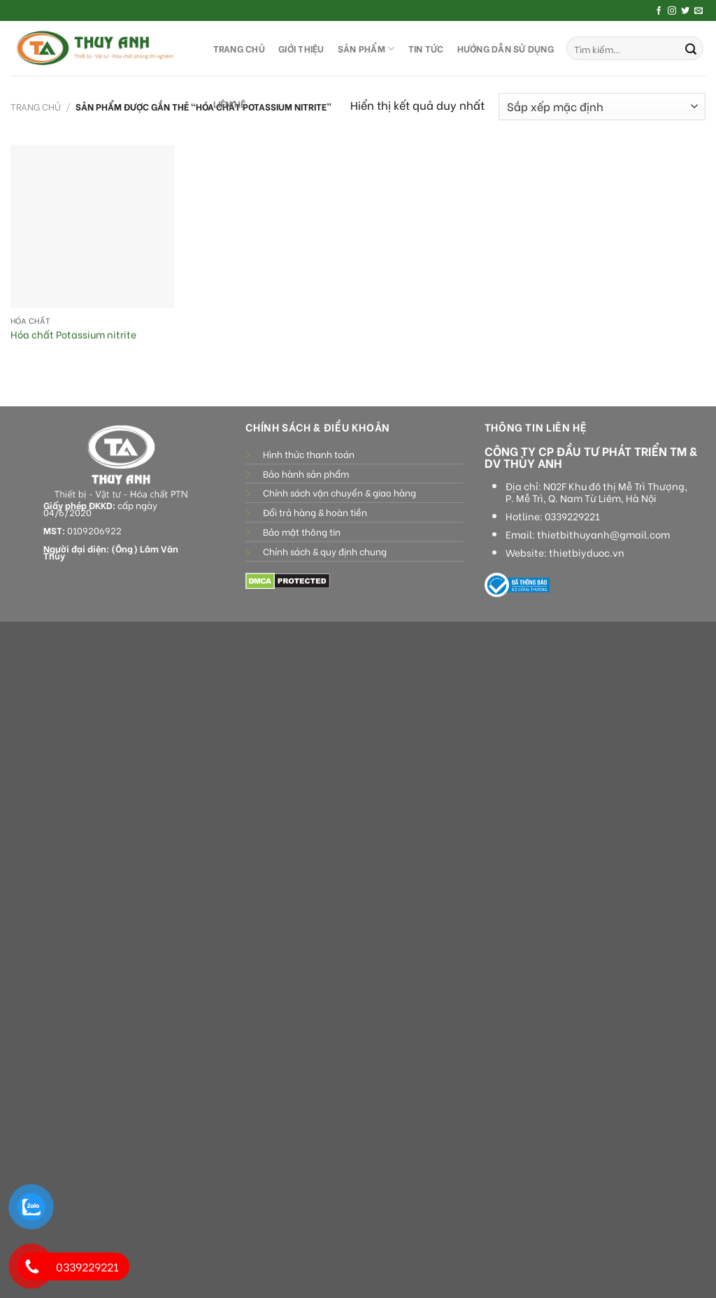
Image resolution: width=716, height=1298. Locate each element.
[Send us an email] (698, 11)
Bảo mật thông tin (302, 531)
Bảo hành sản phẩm (306, 473)
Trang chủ (35, 106)
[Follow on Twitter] (685, 11)
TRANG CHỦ (239, 48)
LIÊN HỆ (229, 103)
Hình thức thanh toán (309, 454)
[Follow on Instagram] (672, 11)
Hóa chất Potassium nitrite (73, 334)
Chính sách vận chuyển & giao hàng (339, 492)
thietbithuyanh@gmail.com (603, 534)
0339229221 (572, 516)
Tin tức (426, 48)
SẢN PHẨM (366, 48)
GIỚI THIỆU (301, 48)
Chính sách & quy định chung (325, 551)
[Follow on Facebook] (658, 11)
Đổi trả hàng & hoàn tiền (315, 512)
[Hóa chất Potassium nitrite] (92, 226)
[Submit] (691, 48)
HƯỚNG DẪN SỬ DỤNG (505, 48)
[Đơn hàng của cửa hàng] (602, 106)
